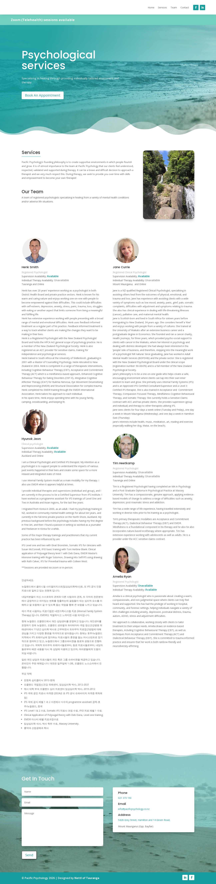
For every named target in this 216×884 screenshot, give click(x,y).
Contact (185, 7)
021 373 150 (124, 798)
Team (174, 7)
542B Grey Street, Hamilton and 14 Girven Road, (144, 820)
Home (151, 7)
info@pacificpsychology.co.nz (134, 809)
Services (162, 7)
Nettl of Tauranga (86, 878)
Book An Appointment (42, 95)
